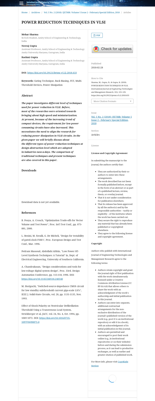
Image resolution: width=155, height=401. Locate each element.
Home (25, 12)
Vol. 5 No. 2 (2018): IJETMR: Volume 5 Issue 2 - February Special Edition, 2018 (82, 12)
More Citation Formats (105, 101)
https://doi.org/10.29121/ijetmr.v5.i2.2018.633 (52, 72)
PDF (98, 35)
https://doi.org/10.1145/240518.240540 (42, 278)
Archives (35, 12)
